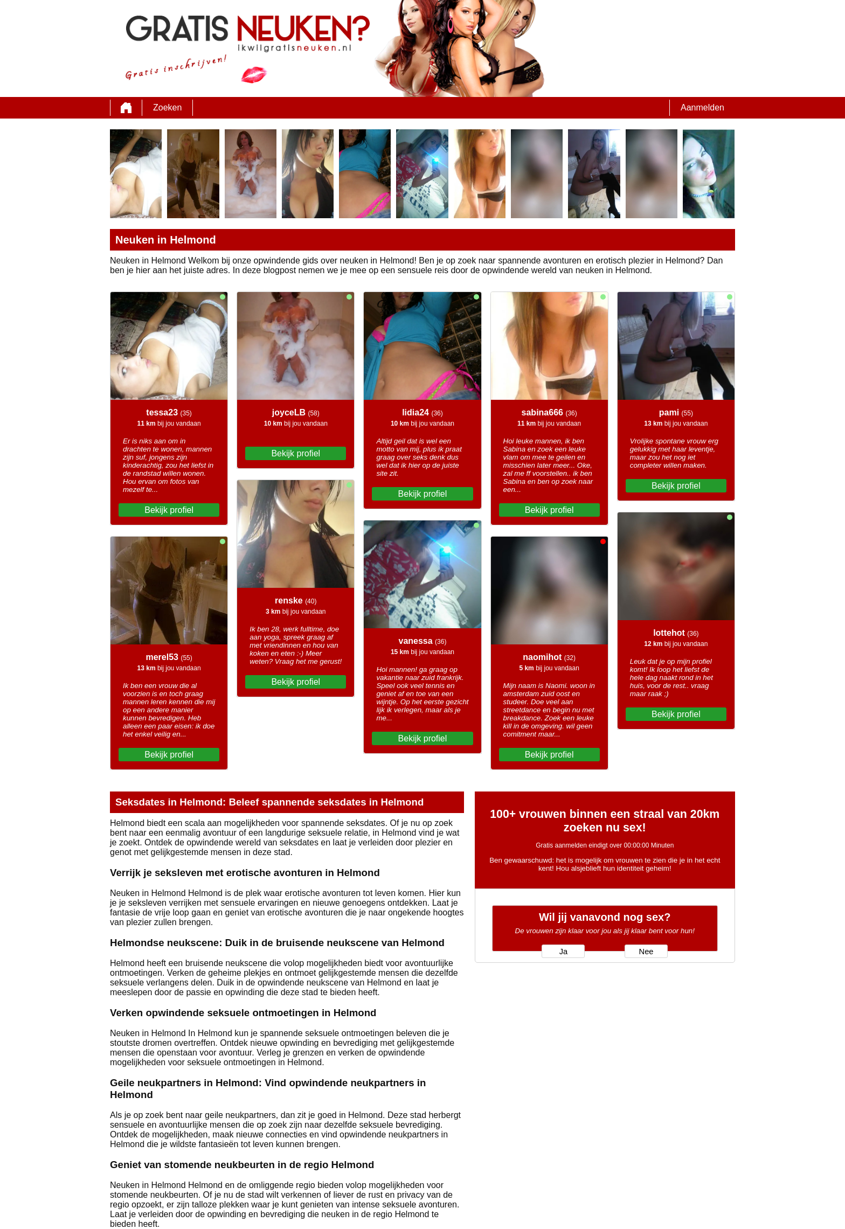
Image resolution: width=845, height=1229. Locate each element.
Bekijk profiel (168, 510)
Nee (646, 951)
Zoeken (167, 107)
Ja (563, 951)
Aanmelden (702, 107)
